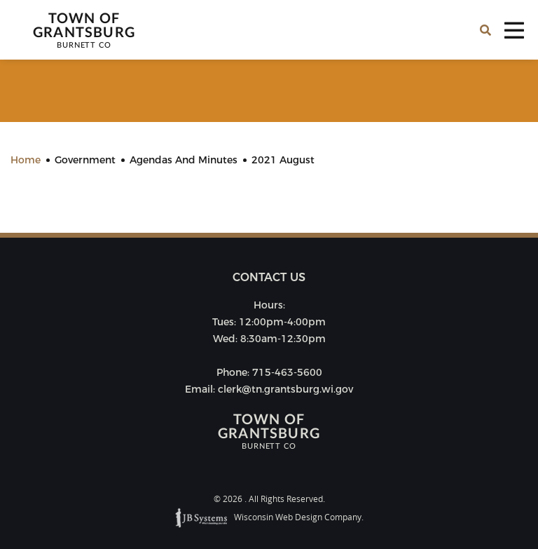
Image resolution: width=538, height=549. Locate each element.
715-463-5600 (287, 372)
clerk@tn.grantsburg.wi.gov (285, 389)
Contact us (269, 277)
